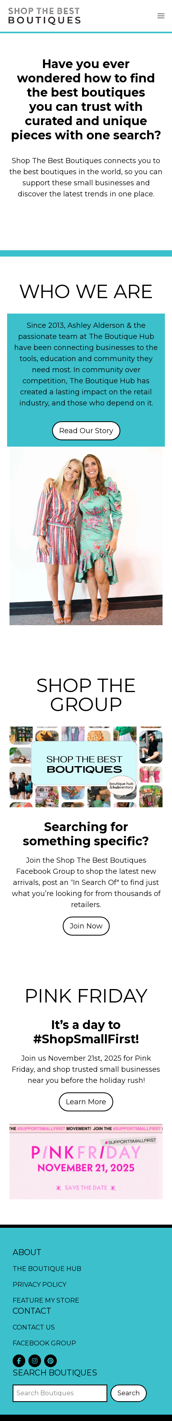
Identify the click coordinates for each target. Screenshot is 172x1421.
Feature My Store (46, 1300)
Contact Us (34, 1327)
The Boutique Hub (47, 1269)
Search (129, 1393)
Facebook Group (44, 1343)
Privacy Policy (39, 1284)
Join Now (86, 926)
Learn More (86, 1102)
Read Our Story (86, 430)
